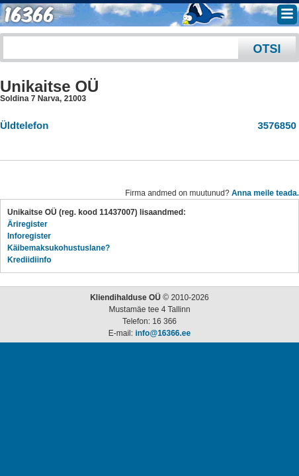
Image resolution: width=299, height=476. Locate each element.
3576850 (274, 125)
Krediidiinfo (29, 259)
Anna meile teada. (265, 193)
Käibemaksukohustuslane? (58, 248)
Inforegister (29, 236)
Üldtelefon (24, 125)
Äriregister (27, 224)
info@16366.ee (163, 333)
